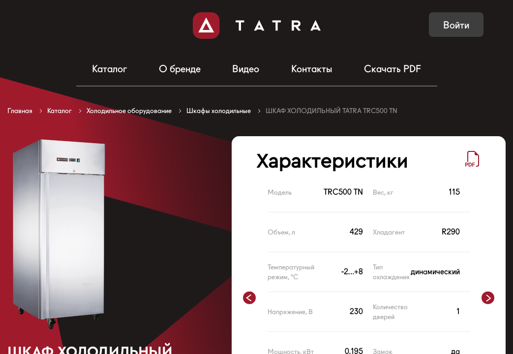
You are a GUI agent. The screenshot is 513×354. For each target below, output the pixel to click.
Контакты (311, 69)
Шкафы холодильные (218, 110)
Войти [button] (456, 25)
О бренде (180, 69)
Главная (19, 110)
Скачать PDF (392, 69)
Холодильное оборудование (129, 110)
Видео (245, 69)
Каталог (109, 69)
